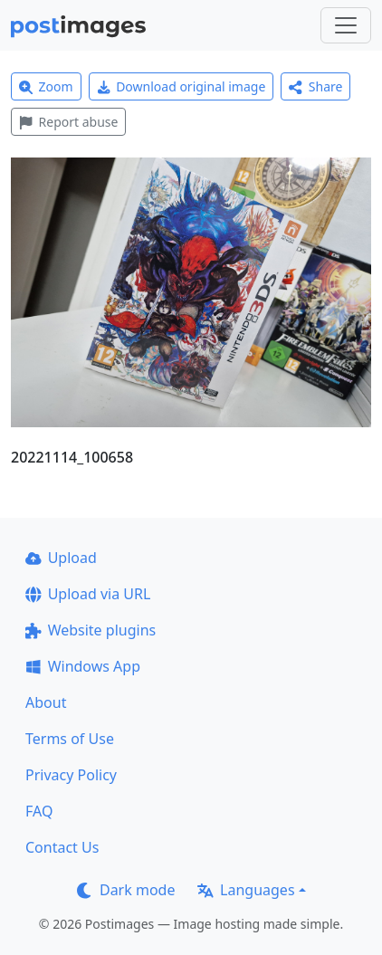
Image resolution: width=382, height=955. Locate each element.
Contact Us (62, 847)
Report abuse (68, 121)
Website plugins (90, 630)
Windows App (82, 666)
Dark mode (126, 890)
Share (315, 86)
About (45, 702)
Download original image (181, 86)
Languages (245, 890)
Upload (61, 558)
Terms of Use (69, 739)
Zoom (46, 86)
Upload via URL (87, 594)
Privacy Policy (71, 775)
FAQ (39, 811)
